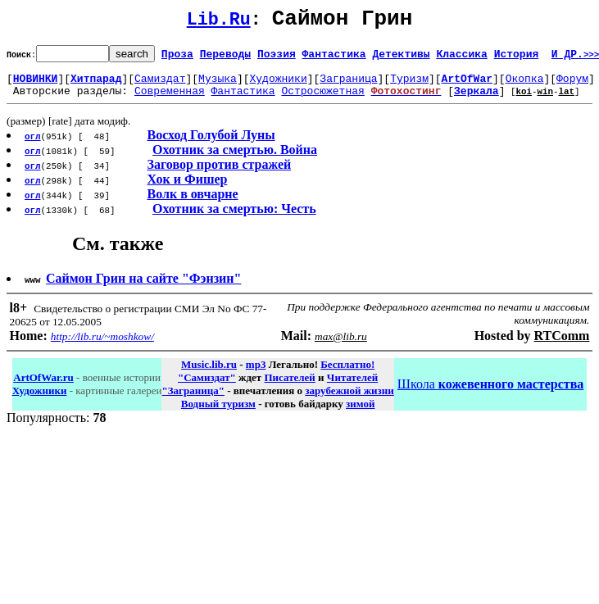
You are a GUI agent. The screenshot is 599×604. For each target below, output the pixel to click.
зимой (360, 413)
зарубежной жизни (349, 400)
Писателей (289, 387)
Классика (461, 58)
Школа (490, 394)
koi (523, 100)
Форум (572, 85)
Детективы (400, 58)
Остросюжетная (322, 100)
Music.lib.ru (209, 374)
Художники (277, 85)
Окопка (525, 85)
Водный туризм (218, 413)
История (516, 58)
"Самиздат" (207, 387)
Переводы (225, 58)
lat (566, 100)
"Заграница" (192, 400)
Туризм (409, 85)
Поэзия (276, 58)
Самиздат (159, 85)
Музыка (217, 85)
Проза (177, 58)
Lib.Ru (219, 22)
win (545, 100)
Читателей (352, 387)
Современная (169, 100)
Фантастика (334, 58)
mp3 (256, 374)
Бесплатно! (347, 374)
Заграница (348, 85)
